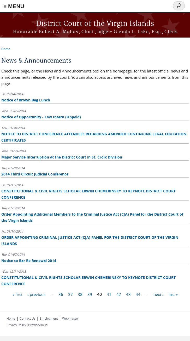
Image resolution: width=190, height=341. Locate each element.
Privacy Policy (16, 325)
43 (128, 294)
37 (70, 294)
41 (109, 294)
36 (60, 294)
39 (89, 294)
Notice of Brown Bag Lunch (25, 100)
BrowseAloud (38, 325)
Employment (49, 318)
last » (173, 294)
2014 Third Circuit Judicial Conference (34, 174)
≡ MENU (13, 6)
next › (158, 294)
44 (138, 294)
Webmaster (70, 318)
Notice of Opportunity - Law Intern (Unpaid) (41, 116)
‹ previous (36, 294)
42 (118, 294)
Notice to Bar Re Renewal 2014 (28, 260)
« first (17, 294)
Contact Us (27, 318)
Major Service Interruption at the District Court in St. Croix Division (61, 157)
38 (80, 294)
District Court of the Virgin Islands (95, 24)
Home (5, 49)
